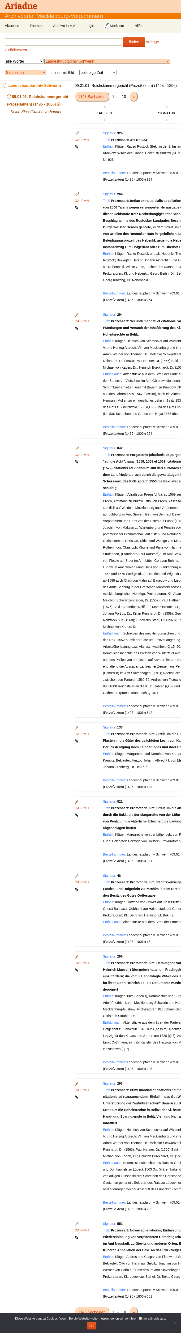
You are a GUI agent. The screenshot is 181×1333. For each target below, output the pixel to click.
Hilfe (138, 26)
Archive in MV (64, 26)
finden (134, 42)
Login (90, 26)
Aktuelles (12, 26)
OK (91, 1326)
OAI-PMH (82, 140)
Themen (36, 26)
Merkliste (114, 26)
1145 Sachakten (92, 97)
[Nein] (175, 1322)
